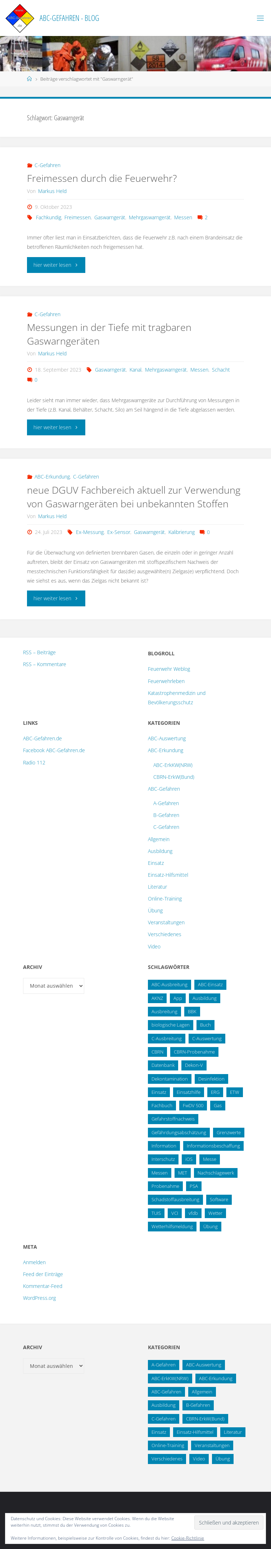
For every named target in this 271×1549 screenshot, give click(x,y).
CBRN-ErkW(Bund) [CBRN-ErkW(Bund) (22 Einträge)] (205, 1418)
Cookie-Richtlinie (187, 1538)
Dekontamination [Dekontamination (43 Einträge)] (170, 1079)
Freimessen (77, 217)
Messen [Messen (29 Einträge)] (160, 1172)
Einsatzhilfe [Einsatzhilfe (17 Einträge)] (188, 1092)
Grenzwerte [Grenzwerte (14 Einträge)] (229, 1132)
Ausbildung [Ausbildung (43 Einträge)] (164, 1405)
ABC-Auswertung (167, 738)
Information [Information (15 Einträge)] (164, 1145)
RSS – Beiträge (39, 652)
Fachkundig (48, 217)
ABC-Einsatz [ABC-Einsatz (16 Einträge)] (210, 984)
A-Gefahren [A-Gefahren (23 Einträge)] (164, 1364)
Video (154, 946)
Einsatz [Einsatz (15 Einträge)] (159, 1092)
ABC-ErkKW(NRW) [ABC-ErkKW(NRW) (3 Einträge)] (170, 1378)
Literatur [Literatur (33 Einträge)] (233, 1432)
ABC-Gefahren (164, 788)
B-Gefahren (166, 815)
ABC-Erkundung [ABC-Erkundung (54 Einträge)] (215, 1378)
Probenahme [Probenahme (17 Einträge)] (165, 1186)
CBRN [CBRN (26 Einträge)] (157, 1052)
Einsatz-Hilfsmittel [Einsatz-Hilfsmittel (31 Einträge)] (195, 1432)
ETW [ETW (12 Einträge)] (234, 1092)
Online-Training (165, 898)
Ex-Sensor (118, 532)
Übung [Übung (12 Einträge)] (223, 1458)
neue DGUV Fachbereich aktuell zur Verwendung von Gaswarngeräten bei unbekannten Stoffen (133, 496)
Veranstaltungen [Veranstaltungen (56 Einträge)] (212, 1445)
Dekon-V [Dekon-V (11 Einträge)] (194, 1065)
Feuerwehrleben (166, 681)
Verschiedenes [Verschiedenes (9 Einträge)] (167, 1458)
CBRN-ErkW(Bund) (173, 776)
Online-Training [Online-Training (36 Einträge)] (168, 1445)
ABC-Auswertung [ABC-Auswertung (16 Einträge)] (203, 1364)
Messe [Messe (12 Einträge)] (209, 1159)
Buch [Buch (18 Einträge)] (205, 1025)
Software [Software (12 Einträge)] (219, 1199)
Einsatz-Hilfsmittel (168, 874)
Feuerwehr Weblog (169, 668)
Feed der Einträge (43, 1274)
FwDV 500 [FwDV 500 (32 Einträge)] (193, 1105)
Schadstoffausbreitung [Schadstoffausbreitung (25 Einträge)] (175, 1199)
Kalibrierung (181, 532)
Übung (155, 910)
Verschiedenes (164, 934)
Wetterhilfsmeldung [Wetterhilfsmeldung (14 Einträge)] (172, 1226)
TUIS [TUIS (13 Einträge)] (156, 1213)
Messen (183, 217)
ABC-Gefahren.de (42, 738)
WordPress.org (39, 1297)
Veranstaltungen (166, 922)
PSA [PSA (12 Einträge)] (194, 1186)
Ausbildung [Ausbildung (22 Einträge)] (205, 998)
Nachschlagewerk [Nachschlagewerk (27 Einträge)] (216, 1172)
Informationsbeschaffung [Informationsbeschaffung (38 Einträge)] (213, 1145)
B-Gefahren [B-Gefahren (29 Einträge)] (198, 1405)
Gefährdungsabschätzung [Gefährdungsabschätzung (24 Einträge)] (179, 1132)
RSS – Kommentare (44, 664)
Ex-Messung (90, 532)
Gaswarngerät (109, 217)
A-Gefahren (166, 803)
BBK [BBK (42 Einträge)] (192, 1011)
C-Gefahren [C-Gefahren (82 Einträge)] (164, 1418)
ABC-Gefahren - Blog (69, 18)
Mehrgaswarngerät (150, 217)
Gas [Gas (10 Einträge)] (218, 1105)
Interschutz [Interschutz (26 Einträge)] (163, 1159)
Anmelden (34, 1262)
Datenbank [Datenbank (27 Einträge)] (163, 1065)
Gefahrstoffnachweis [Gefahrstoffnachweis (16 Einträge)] (173, 1118)
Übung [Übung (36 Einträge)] (210, 1226)
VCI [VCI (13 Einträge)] (174, 1213)
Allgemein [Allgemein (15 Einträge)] (202, 1391)
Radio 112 (34, 762)
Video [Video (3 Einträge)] (199, 1458)
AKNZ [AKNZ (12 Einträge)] (157, 998)
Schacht (221, 369)
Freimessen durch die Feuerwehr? (102, 178)
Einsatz (156, 862)
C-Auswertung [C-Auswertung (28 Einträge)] (207, 1038)
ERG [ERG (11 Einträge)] (215, 1092)
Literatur (157, 886)
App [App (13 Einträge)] (177, 998)
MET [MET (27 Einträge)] (182, 1172)
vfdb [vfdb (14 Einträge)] (193, 1213)
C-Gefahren (47, 165)
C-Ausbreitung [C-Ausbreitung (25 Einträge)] (167, 1038)
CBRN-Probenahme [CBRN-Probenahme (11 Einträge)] (194, 1052)
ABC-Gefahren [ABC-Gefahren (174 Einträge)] (166, 1391)
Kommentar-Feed (42, 1286)
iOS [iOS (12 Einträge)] (189, 1159)
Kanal (135, 369)
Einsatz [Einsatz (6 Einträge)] (159, 1432)
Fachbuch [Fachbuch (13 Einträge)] (162, 1105)
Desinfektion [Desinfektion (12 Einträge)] (211, 1079)
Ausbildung (160, 851)
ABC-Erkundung (52, 476)
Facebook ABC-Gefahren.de (54, 750)
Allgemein (159, 839)
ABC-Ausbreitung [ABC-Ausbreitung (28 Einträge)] (170, 984)
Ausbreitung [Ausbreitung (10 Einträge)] (164, 1011)
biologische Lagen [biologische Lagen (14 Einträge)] (171, 1025)
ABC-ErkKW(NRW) (173, 765)
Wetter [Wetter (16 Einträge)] (215, 1213)
